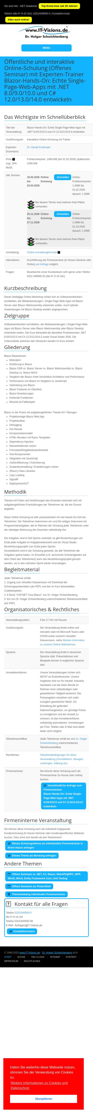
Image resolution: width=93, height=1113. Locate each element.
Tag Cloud (37, 957)
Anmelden (63, 177)
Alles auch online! (18, 19)
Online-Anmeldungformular (42, 252)
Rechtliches (32, 961)
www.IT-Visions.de (29, 952)
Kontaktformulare (22, 931)
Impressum (11, 961)
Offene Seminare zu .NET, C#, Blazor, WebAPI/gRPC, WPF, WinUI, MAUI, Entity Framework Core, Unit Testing (44, 876)
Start (8, 957)
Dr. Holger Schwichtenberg (57, 952)
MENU (46, 47)
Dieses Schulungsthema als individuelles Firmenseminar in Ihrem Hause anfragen (45, 845)
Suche (21, 957)
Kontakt (71, 957)
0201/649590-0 (41, 13)
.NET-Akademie (28, 6)
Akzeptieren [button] (43, 1098)
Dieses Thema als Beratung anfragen (32, 855)
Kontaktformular (61, 13)
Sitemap (55, 957)
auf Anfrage (42, 264)
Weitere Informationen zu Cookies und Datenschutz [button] (39, 1085)
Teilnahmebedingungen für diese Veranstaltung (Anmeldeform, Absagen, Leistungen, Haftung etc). (62, 759)
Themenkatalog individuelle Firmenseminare (36, 894)
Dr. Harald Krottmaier (39, 147)
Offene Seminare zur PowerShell (29, 886)
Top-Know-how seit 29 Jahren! (59, 6)
